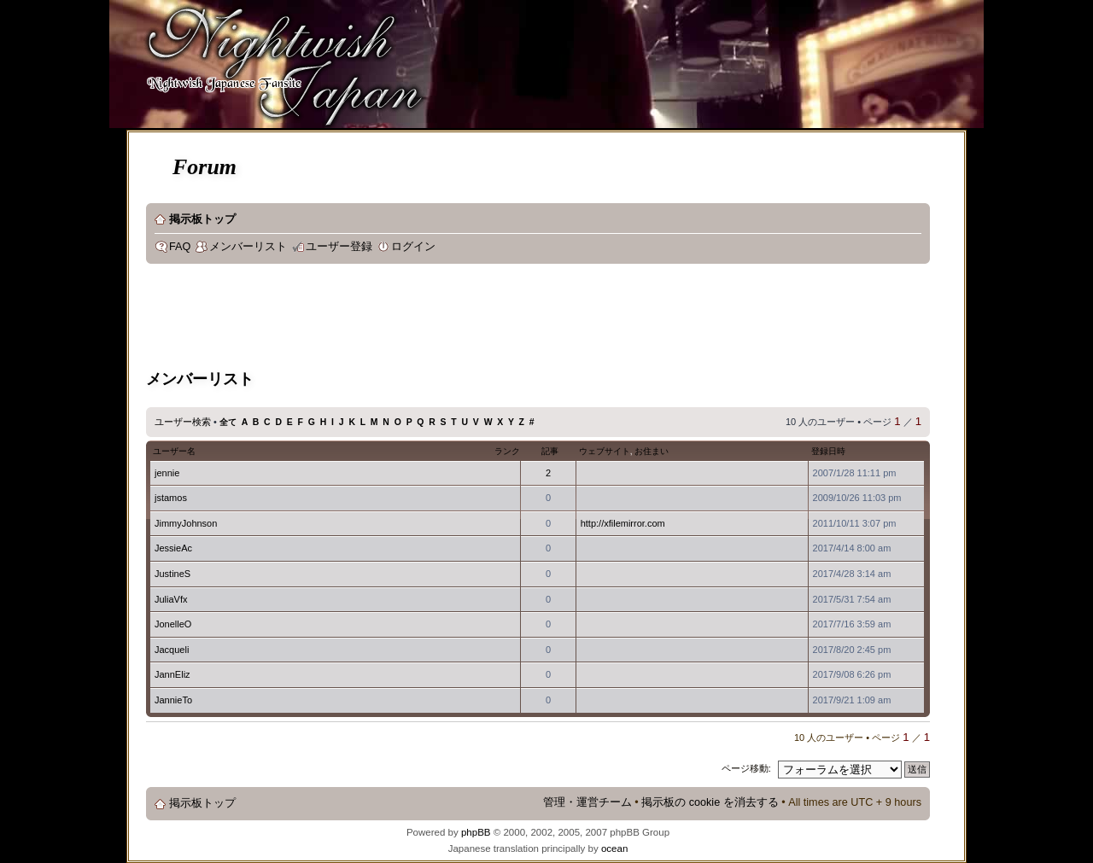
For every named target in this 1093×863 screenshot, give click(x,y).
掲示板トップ (202, 219)
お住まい (651, 451)
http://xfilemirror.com (623, 523)
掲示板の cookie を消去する (710, 802)
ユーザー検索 (183, 422)
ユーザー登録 (339, 247)
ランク (507, 451)
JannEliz (172, 674)
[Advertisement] (457, 319)
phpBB (476, 832)
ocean (614, 848)
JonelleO (173, 624)
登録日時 (828, 451)
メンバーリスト (248, 247)
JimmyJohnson (186, 523)
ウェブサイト (604, 451)
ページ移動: (746, 768)
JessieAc (173, 548)
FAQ (179, 247)
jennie (167, 473)
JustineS (172, 574)
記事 (549, 451)
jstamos (171, 498)
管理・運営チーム (587, 802)
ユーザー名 (174, 451)
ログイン (413, 247)
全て (228, 422)
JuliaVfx (171, 599)
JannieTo (173, 700)
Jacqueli (172, 649)
